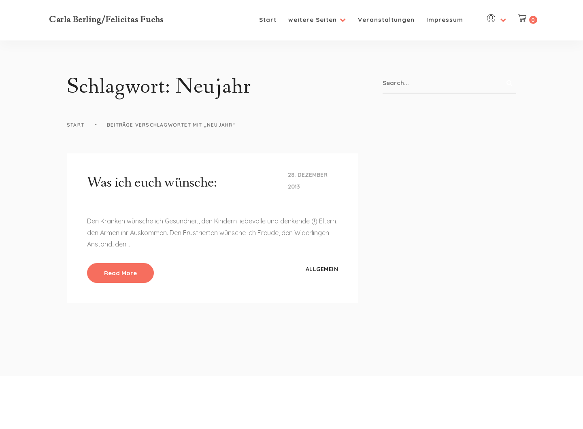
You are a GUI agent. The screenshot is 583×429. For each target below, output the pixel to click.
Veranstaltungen (386, 19)
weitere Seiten (317, 19)
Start (268, 19)
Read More (120, 273)
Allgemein (322, 269)
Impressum (444, 19)
